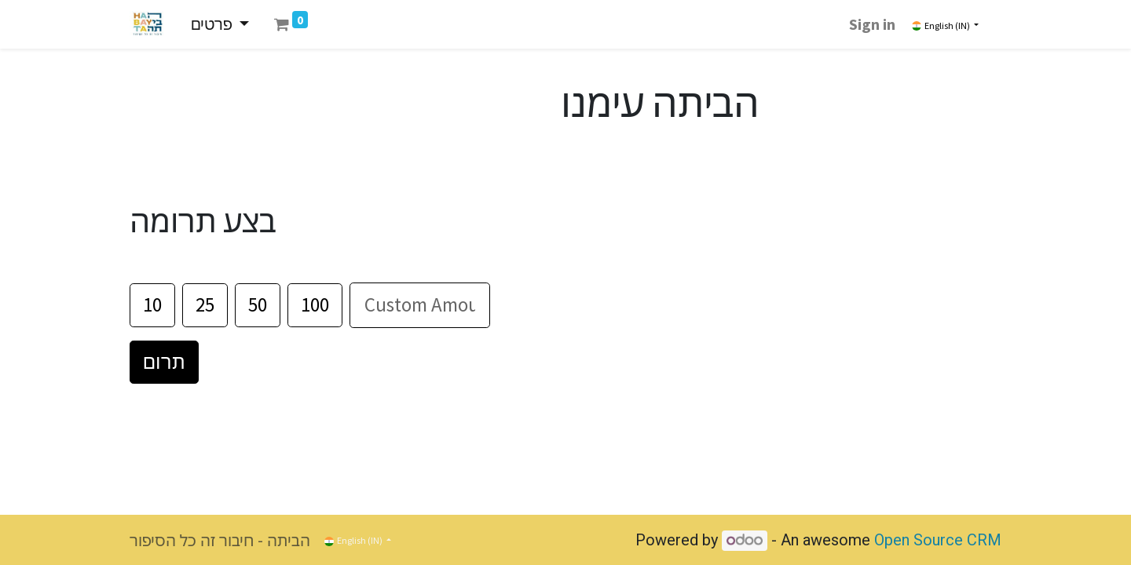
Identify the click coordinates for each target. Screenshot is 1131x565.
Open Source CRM (937, 539)
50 (257, 304)
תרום (164, 361)
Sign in (872, 24)
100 (315, 304)
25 (205, 304)
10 (152, 304)
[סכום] (420, 305)
